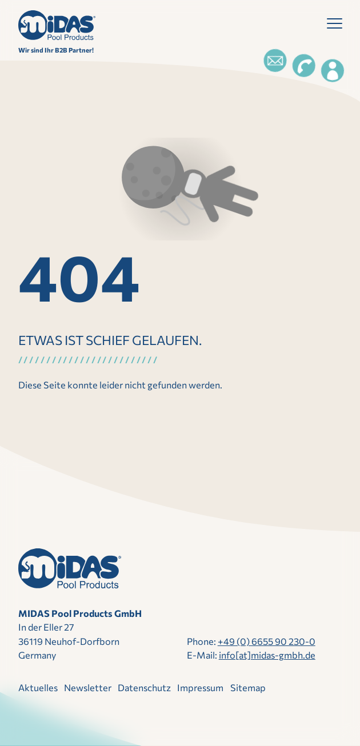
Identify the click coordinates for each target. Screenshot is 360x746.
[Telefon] (303, 66)
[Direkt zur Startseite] (56, 25)
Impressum (200, 687)
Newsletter (87, 687)
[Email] (275, 61)
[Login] (332, 71)
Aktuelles (38, 687)
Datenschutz (144, 687)
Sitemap (248, 687)
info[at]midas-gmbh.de (267, 654)
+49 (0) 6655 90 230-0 (266, 641)
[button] (334, 26)
